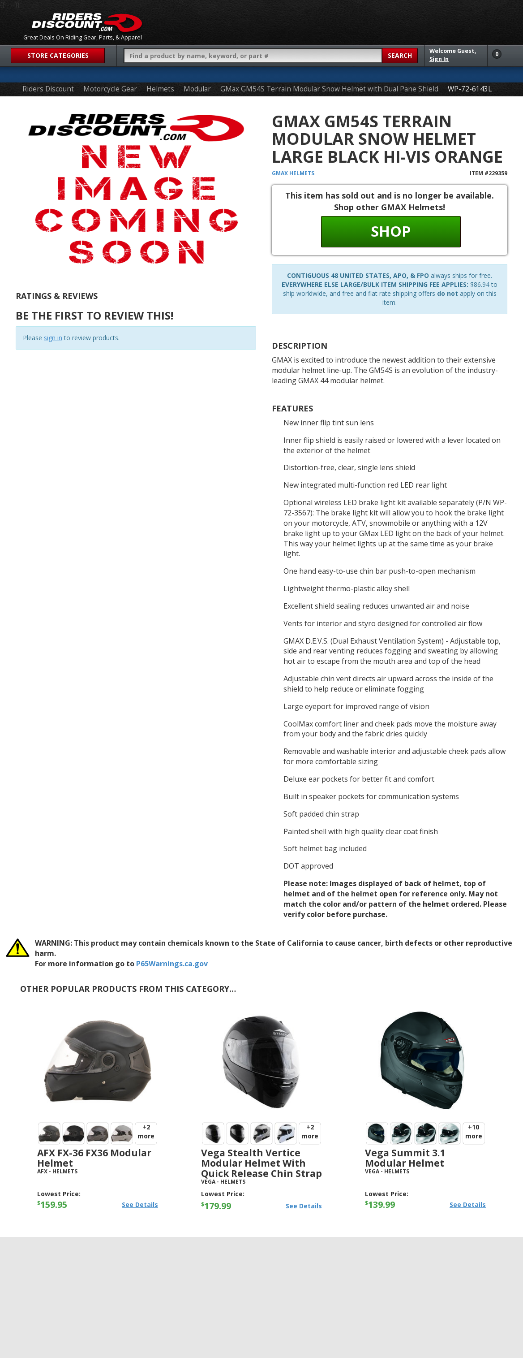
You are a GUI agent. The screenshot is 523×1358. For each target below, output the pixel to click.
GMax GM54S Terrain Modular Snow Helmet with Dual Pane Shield (329, 89)
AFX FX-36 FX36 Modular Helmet (94, 1157)
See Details (140, 1204)
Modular (197, 89)
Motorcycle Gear (110, 89)
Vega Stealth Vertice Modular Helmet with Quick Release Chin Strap (261, 1163)
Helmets (160, 89)
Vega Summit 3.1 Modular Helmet (405, 1157)
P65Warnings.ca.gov (172, 964)
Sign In (439, 59)
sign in (53, 337)
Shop (391, 231)
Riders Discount (48, 89)
